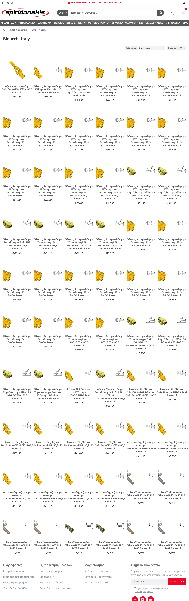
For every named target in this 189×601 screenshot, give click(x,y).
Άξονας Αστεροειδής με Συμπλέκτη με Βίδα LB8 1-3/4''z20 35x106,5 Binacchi (172, 341)
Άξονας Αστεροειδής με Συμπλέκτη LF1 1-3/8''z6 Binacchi (141, 242)
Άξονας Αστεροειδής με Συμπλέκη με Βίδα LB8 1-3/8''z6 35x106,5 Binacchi (17, 244)
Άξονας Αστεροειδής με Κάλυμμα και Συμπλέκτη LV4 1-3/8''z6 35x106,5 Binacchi (79, 192)
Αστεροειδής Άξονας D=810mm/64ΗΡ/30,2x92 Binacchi (79, 445)
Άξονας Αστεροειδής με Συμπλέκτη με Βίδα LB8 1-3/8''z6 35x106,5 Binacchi (17, 394)
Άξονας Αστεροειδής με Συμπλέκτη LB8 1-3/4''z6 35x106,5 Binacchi (48, 244)
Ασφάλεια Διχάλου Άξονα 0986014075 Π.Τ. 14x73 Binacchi (79, 545)
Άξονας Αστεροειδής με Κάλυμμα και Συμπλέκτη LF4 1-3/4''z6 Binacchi (172, 141)
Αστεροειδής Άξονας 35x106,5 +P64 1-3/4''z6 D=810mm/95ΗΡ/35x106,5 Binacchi (141, 394)
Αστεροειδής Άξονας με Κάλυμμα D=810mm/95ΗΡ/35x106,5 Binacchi (110, 497)
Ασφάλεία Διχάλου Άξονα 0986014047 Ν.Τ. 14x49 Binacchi (172, 495)
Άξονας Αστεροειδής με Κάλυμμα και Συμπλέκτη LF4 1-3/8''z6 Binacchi (17, 191)
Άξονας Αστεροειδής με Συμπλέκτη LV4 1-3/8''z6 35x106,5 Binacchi (110, 341)
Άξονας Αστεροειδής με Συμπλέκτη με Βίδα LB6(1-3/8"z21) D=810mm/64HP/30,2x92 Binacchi (140, 342)
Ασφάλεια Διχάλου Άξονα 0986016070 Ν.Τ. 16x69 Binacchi (172, 545)
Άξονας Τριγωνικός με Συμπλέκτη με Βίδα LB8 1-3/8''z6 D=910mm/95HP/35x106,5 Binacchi (110, 395)
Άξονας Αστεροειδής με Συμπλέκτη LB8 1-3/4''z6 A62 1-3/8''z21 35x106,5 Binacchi (79, 244)
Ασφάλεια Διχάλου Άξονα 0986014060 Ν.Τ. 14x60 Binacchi (17, 545)
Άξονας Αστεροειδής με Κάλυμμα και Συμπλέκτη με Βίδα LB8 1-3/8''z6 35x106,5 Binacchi (141, 192)
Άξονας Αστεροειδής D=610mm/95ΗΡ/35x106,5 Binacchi (17, 89)
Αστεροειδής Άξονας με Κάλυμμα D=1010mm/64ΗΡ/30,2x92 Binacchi (141, 447)
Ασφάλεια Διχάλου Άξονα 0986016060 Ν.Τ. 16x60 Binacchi (141, 545)
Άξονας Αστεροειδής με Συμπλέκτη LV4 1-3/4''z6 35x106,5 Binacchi (79, 341)
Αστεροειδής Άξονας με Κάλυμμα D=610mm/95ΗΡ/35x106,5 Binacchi (48, 497)
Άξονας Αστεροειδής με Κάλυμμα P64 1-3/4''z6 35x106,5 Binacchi (48, 89)
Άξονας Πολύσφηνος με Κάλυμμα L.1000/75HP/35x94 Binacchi (79, 394)
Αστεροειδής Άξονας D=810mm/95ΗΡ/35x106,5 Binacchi (110, 445)
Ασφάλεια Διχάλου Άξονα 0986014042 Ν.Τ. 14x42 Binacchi (141, 495)
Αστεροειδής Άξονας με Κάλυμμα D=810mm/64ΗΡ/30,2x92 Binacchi (79, 497)
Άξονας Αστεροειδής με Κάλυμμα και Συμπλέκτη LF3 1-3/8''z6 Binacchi (79, 141)
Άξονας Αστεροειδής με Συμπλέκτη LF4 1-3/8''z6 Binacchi (172, 292)
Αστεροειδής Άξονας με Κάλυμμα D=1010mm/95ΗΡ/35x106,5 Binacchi (172, 447)
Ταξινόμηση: (131, 48)
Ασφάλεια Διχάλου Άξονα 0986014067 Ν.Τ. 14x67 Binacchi (48, 545)
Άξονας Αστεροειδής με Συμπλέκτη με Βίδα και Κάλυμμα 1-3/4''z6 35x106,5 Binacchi (48, 394)
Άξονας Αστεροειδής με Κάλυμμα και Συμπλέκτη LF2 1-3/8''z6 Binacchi (141, 91)
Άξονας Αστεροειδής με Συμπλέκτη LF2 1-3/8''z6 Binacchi (172, 242)
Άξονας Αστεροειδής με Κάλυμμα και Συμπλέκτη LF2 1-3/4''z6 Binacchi (110, 91)
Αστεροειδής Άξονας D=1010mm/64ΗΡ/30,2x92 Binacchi (172, 392)
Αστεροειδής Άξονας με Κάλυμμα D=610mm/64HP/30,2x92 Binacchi (17, 497)
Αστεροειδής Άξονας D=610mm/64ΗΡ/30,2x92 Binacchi (48, 445)
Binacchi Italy (39, 29)
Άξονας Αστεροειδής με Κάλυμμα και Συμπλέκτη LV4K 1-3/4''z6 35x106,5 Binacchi (110, 192)
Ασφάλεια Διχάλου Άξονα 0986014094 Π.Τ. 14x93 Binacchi (110, 545)
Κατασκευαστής (18, 29)
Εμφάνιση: (172, 48)
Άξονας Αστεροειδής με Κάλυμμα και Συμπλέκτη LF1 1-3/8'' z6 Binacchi (79, 91)
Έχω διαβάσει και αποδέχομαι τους (151, 590)
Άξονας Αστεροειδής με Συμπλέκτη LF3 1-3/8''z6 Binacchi (79, 292)
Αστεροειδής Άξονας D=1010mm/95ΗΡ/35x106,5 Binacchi (17, 445)
